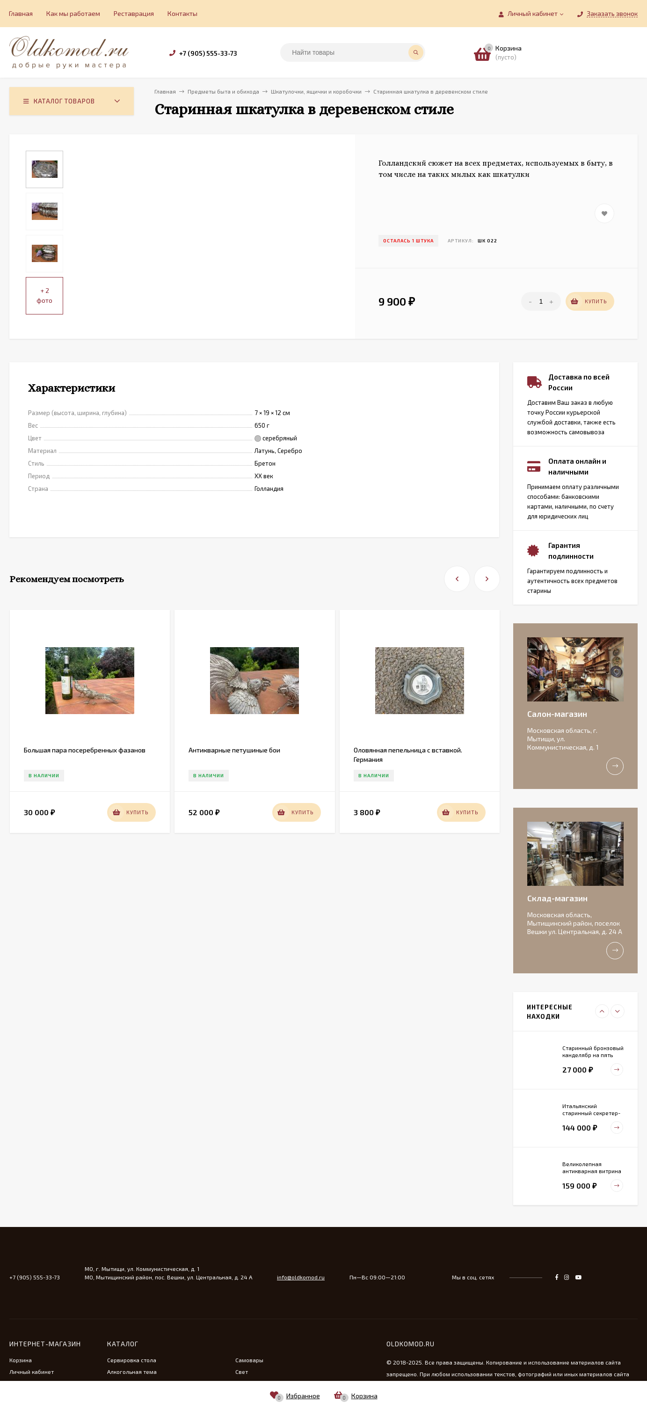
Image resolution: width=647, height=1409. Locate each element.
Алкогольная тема (132, 1371)
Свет (241, 1371)
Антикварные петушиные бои (234, 750)
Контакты (182, 13)
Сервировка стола (131, 1360)
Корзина (20, 1360)
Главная (21, 13)
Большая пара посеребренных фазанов (84, 750)
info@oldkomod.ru (301, 1277)
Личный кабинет (31, 1371)
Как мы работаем (73, 13)
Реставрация (134, 13)
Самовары (249, 1360)
